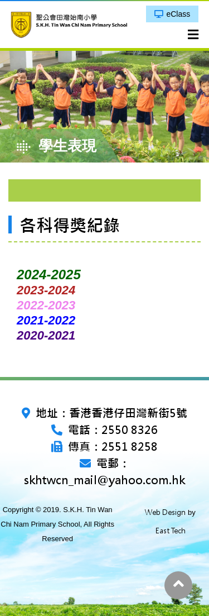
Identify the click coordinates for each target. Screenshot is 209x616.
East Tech (170, 531)
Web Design (165, 512)
